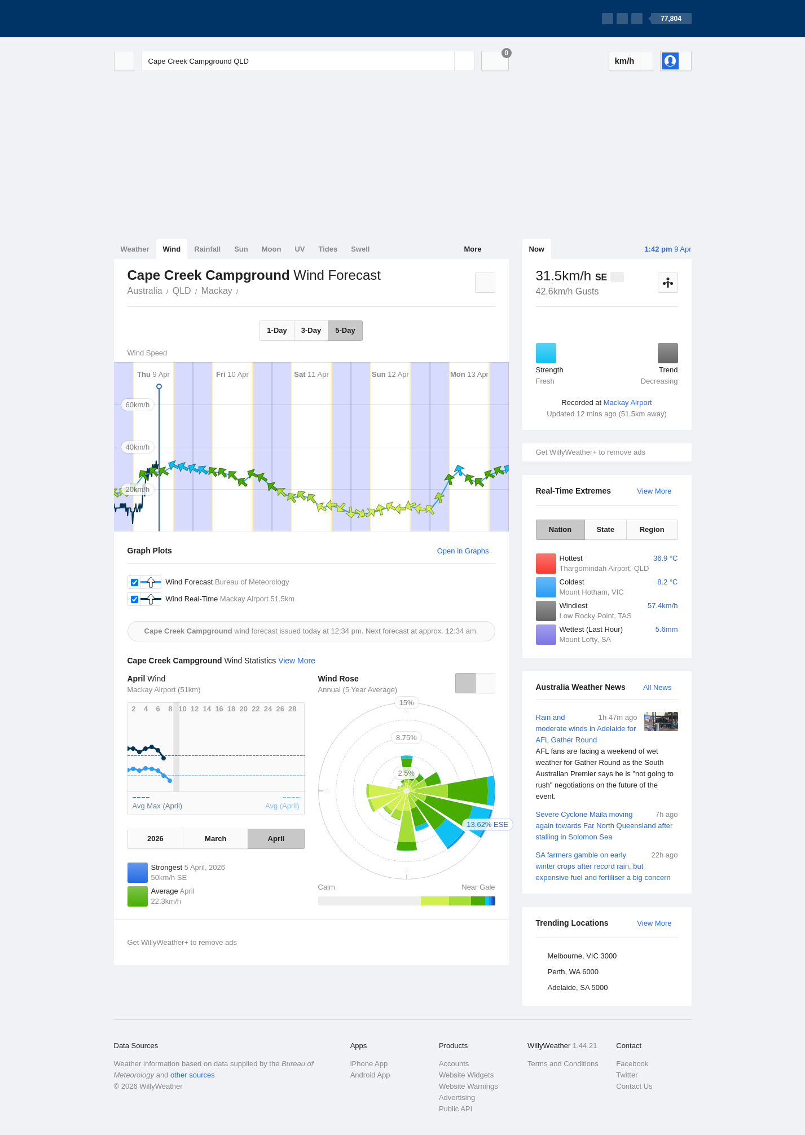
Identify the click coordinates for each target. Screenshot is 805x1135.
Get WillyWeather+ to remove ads (590, 452)
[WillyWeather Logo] (167, 18)
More (472, 249)
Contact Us (634, 1086)
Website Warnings (468, 1086)
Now (536, 249)
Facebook (632, 1063)
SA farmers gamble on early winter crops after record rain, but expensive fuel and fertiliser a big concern (607, 866)
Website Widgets (466, 1075)
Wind (172, 249)
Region (652, 529)
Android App (370, 1075)
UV (299, 249)
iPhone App (369, 1063)
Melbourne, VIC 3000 (582, 956)
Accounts (454, 1063)
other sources (192, 1075)
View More (654, 491)
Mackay (216, 291)
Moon (271, 249)
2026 (155, 838)
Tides (327, 249)
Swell (360, 249)
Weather (135, 249)
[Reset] (444, 60)
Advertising (457, 1097)
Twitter (626, 1075)
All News (657, 687)
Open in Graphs (463, 551)
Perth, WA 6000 (573, 971)
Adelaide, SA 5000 (578, 987)
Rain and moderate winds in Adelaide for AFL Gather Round (607, 757)
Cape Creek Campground (244, 289)
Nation (560, 529)
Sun (241, 249)
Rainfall (207, 249)
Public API (455, 1109)
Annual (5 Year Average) (358, 689)
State (605, 529)
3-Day (311, 330)
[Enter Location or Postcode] (307, 61)
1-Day (277, 330)
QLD (182, 291)
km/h (624, 60)
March (215, 838)
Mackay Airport (628, 402)
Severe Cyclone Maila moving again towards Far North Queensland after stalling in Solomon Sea (607, 825)
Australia (144, 291)
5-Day (345, 330)
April (276, 838)
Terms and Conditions (563, 1063)
